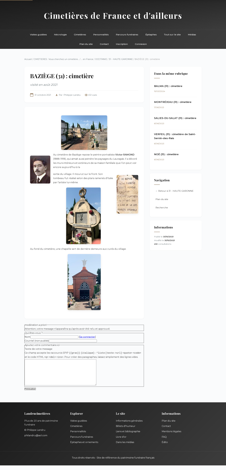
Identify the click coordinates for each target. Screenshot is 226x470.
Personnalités (101, 34)
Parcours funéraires (127, 34)
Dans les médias (125, 446)
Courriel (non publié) (37, 340)
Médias (192, 34)
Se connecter (87, 337)
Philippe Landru (72, 95)
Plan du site (86, 44)
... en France (87, 59)
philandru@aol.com (35, 440)
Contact (104, 44)
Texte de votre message (38, 349)
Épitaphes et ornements (84, 446)
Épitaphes (151, 34)
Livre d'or (121, 441)
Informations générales (129, 425)
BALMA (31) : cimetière (168, 86)
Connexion (141, 44)
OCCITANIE (101, 59)
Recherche (162, 207)
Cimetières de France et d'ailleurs (113, 15)
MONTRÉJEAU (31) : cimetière (172, 102)
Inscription (122, 44)
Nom (27, 337)
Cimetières (80, 34)
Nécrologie (60, 34)
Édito (165, 446)
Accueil (28, 59)
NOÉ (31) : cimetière (166, 154)
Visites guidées (38, 34)
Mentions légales (171, 436)
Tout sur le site (172, 34)
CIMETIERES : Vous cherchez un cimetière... (56, 59)
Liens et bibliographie (128, 436)
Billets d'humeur (125, 430)
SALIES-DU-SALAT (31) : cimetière (175, 118)
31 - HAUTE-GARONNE (121, 59)
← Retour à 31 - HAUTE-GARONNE (174, 191)
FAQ (164, 441)
